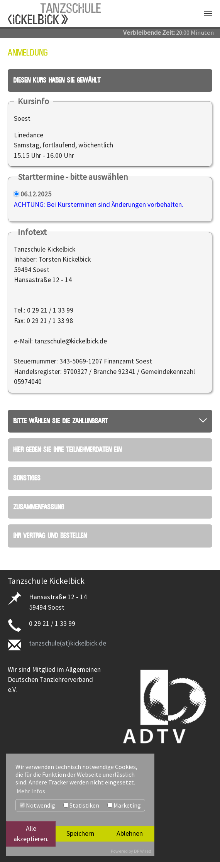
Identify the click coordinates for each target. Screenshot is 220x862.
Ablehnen (130, 833)
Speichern (80, 833)
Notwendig (37, 805)
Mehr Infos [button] (31, 791)
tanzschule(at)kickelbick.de (67, 633)
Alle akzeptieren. (31, 833)
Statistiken (81, 805)
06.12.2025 (35, 191)
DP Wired (142, 851)
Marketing (124, 805)
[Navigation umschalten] (208, 13)
